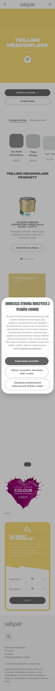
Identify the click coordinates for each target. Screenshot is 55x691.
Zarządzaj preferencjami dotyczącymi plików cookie (27, 384)
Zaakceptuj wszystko (27, 361)
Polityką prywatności (30, 348)
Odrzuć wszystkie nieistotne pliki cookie (27, 372)
